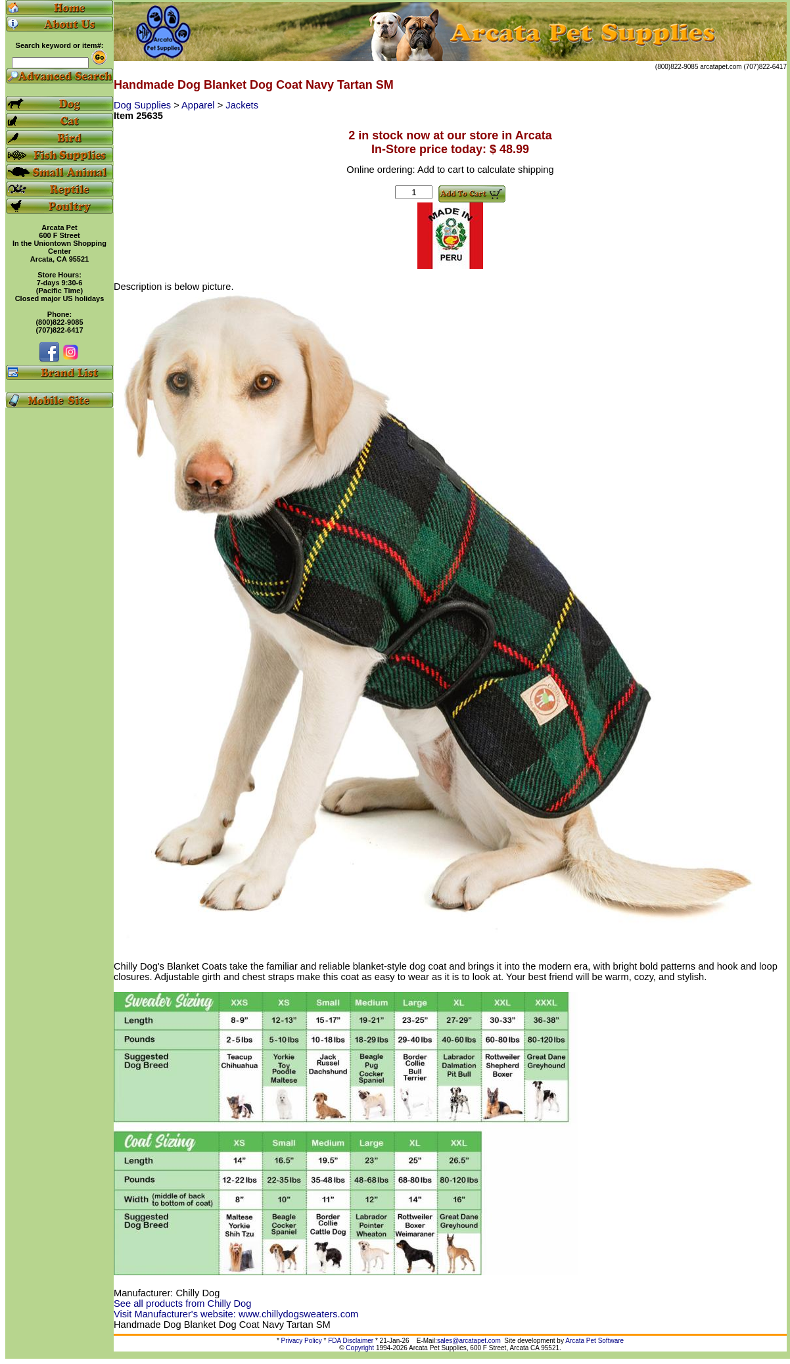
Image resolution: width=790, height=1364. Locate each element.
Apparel (199, 105)
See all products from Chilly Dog (182, 1303)
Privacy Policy (301, 1340)
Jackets (241, 105)
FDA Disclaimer (350, 1340)
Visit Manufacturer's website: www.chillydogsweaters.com (236, 1314)
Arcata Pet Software (594, 1340)
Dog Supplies (144, 105)
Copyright (360, 1348)
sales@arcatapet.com (469, 1340)
